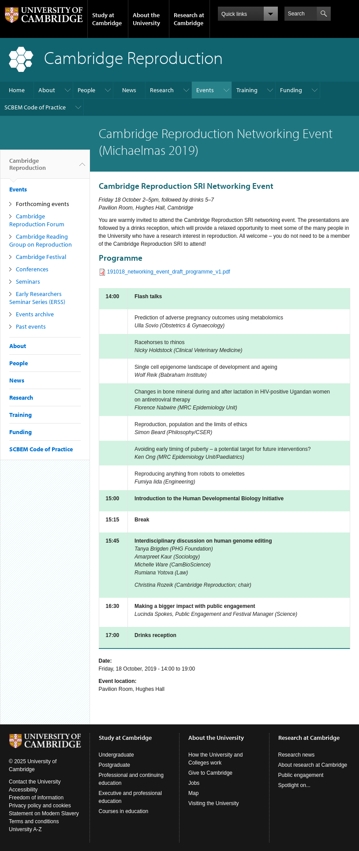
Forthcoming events (42, 204)
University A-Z (25, 829)
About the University (146, 19)
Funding (291, 90)
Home (17, 90)
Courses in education (124, 811)
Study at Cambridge (107, 19)
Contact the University (34, 782)
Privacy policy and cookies (40, 805)
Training (247, 90)
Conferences (32, 269)
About (46, 90)
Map (193, 793)
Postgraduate (114, 765)
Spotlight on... (294, 785)
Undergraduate (116, 755)
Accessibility (23, 790)
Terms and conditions (34, 821)
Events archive (35, 314)
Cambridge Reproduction (27, 168)
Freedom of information (36, 798)
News (129, 90)
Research (162, 90)
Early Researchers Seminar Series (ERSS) (37, 298)
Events (205, 90)
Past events (31, 326)
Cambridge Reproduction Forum (36, 220)
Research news (296, 755)
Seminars (28, 281)
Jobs (193, 783)
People (86, 90)
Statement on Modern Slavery (44, 813)
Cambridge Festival (41, 257)
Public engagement (301, 775)
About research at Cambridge (313, 765)
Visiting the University (213, 803)
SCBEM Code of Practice (35, 107)
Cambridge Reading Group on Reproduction (40, 240)
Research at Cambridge (189, 19)
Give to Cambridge (210, 773)
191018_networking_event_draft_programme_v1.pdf (168, 272)
